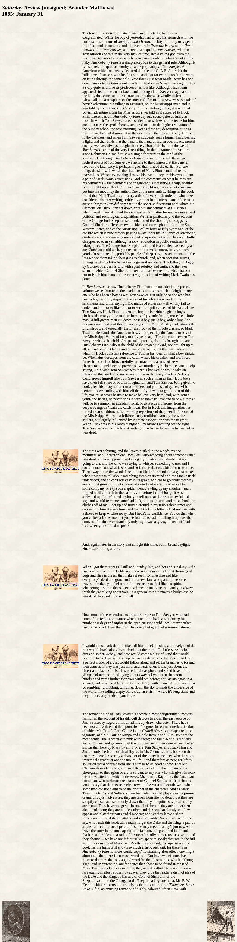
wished (184, 428)
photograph (151, 627)
